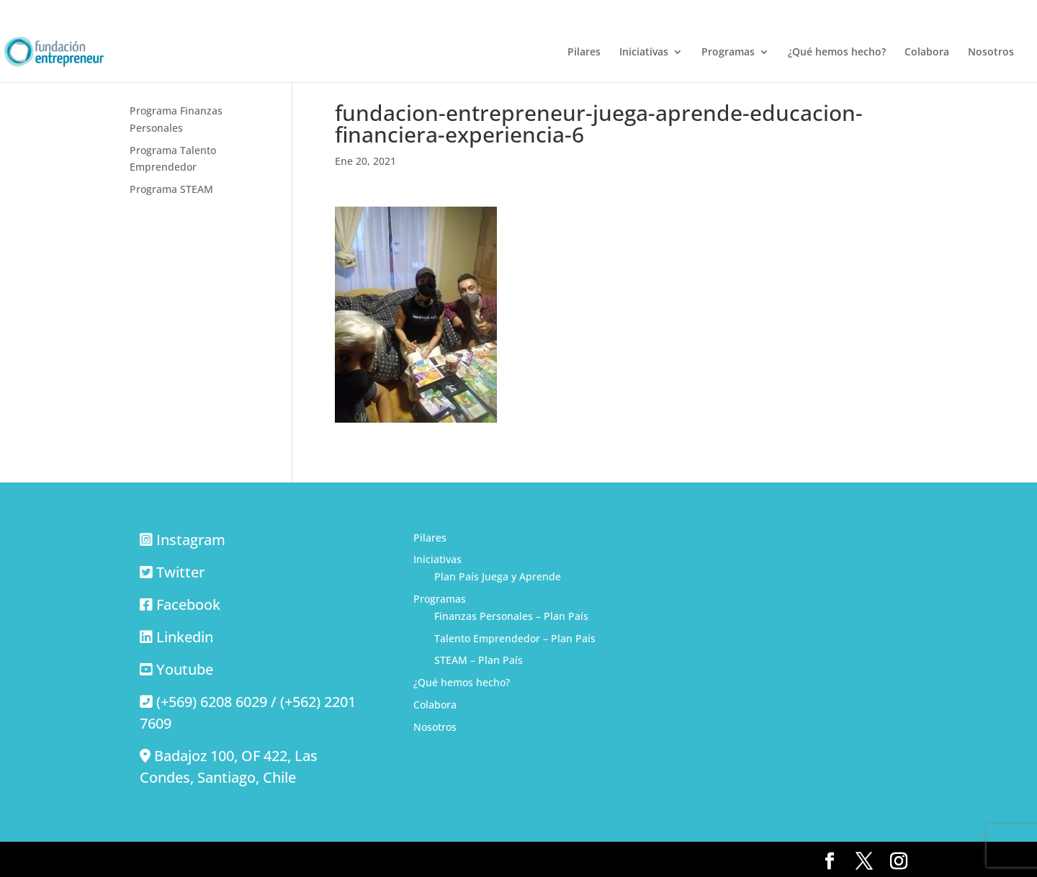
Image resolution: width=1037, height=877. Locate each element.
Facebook (188, 604)
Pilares (584, 52)
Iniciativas (643, 52)
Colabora (926, 52)
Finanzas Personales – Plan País (511, 616)
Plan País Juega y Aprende (497, 576)
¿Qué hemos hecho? (837, 52)
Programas (728, 52)
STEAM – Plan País (478, 660)
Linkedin (184, 637)
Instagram (190, 539)
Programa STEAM (171, 189)
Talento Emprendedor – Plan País (515, 638)
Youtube (184, 669)
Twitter (180, 572)
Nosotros (991, 52)
